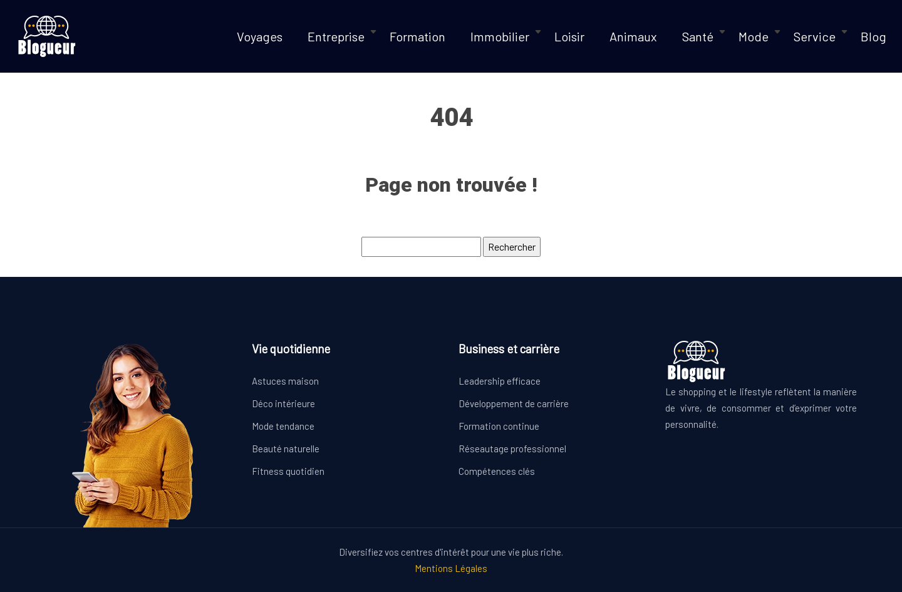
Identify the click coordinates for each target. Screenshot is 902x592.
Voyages (260, 36)
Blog (873, 36)
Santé (697, 36)
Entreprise (336, 36)
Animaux (633, 36)
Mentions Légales (451, 568)
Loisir (569, 36)
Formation (417, 36)
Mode (754, 36)
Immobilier (499, 36)
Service (815, 36)
